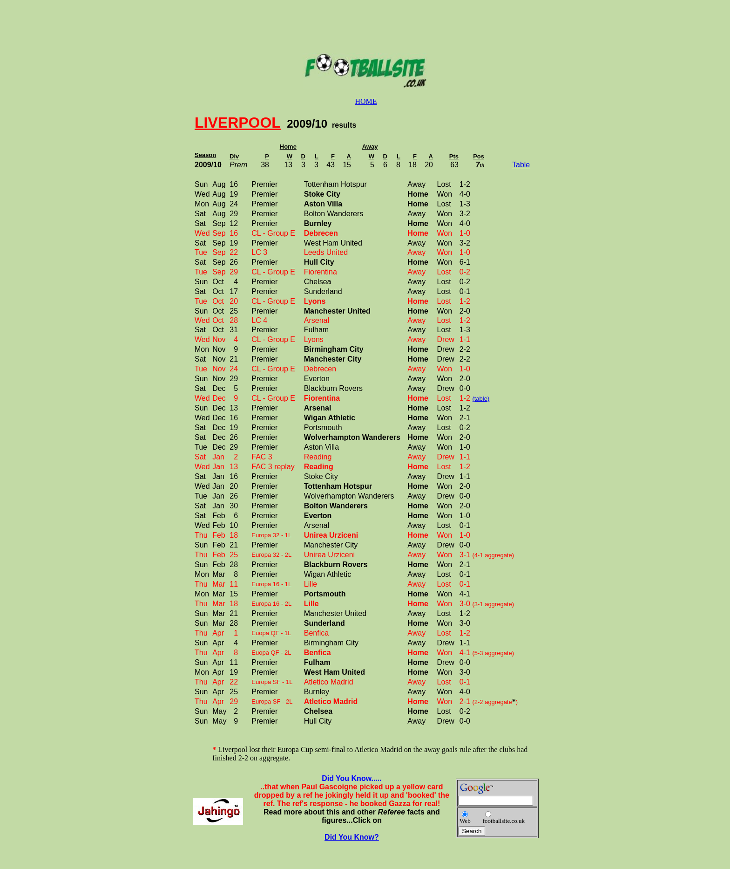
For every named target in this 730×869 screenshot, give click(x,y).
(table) (480, 398)
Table (521, 165)
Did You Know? (351, 837)
